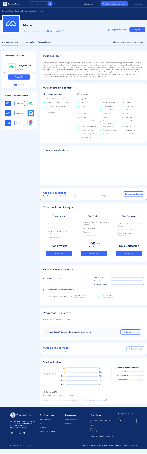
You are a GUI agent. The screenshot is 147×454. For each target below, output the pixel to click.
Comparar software (116, 29)
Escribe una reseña (98, 400)
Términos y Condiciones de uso (125, 445)
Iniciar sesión (137, 4)
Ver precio (137, 30)
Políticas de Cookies (106, 445)
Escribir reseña (135, 349)
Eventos (43, 428)
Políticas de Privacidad (90, 445)
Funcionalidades (44, 42)
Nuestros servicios (71, 420)
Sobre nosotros (45, 420)
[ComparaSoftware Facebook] (20, 432)
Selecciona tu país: (125, 414)
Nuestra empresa (47, 415)
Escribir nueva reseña (53, 31)
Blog (41, 424)
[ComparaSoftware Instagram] (24, 432)
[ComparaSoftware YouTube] (16, 432)
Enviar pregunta (130, 332)
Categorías (90, 4)
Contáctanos (95, 415)
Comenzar (59, 254)
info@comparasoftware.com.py (102, 436)
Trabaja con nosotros (47, 432)
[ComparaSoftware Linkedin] (11, 432)
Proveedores (70, 415)
